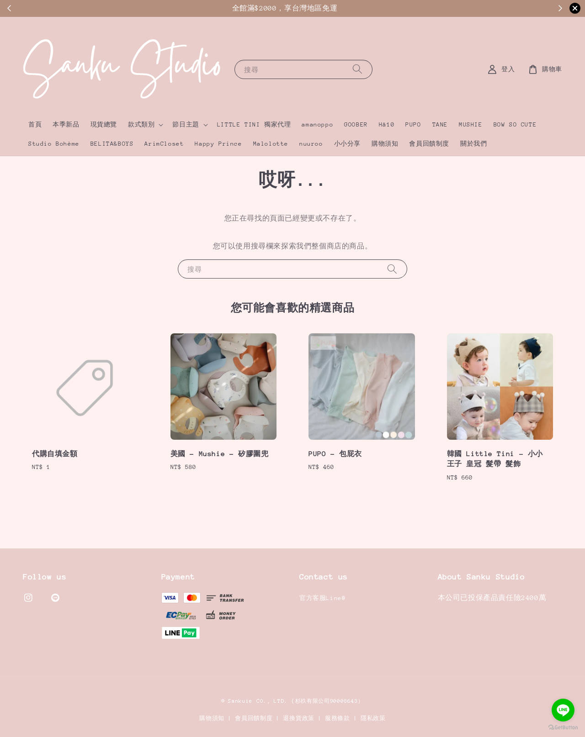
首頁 (35, 124)
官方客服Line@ (322, 598)
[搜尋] (357, 69)
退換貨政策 (298, 718)
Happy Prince (218, 143)
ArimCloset (164, 143)
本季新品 (66, 124)
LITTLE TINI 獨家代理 (254, 124)
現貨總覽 (103, 124)
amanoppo (317, 124)
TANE (440, 124)
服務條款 (337, 718)
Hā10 (386, 124)
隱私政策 (373, 718)
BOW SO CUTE (515, 124)
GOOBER (356, 124)
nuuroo (311, 143)
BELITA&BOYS (112, 143)
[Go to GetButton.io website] (563, 728)
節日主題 (185, 124)
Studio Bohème (54, 143)
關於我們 (473, 143)
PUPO (413, 124)
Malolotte (270, 143)
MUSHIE (471, 124)
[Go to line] (563, 710)
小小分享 (347, 143)
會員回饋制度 (429, 143)
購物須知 (385, 143)
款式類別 (141, 124)
